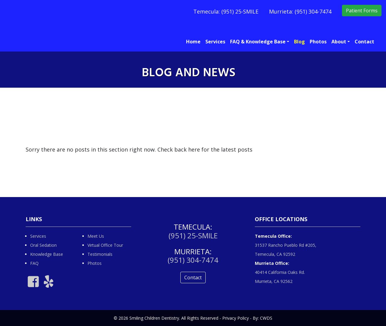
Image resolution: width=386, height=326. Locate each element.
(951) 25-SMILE (239, 11)
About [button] (338, 41)
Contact (364, 41)
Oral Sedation (43, 245)
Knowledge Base (46, 254)
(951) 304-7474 (313, 11)
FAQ (34, 263)
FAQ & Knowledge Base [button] (258, 41)
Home (193, 41)
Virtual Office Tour (105, 245)
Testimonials (99, 254)
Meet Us (95, 236)
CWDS (266, 318)
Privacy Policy (235, 318)
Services (215, 41)
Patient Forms (362, 10)
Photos (318, 41)
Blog (299, 41)
